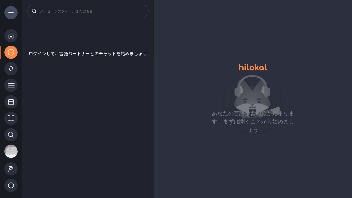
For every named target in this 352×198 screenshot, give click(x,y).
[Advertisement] (88, 36)
